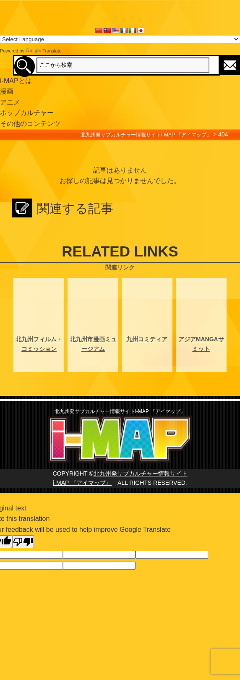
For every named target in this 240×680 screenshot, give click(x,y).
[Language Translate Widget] (120, 39)
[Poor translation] (23, 541)
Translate (43, 50)
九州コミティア (146, 339)
